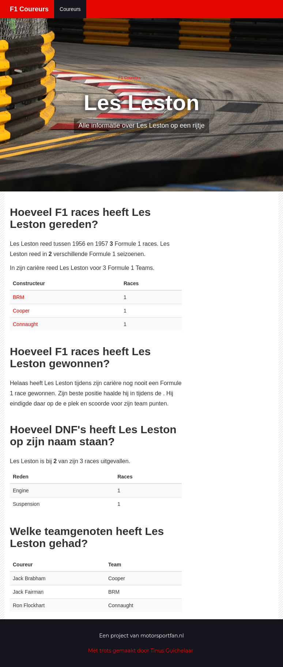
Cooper (21, 311)
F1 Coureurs (29, 9)
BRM (18, 297)
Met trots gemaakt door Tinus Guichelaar (140, 650)
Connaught (25, 324)
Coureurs (70, 9)
